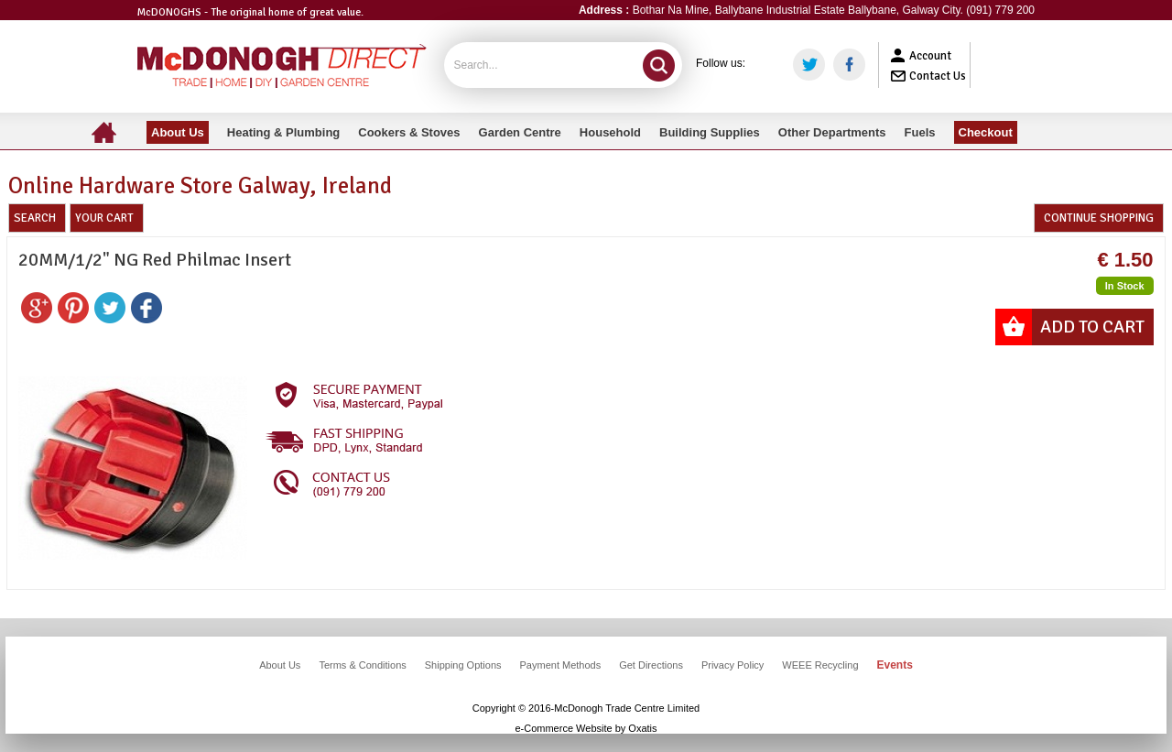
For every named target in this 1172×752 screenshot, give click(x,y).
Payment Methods (561, 664)
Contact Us (937, 76)
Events (895, 665)
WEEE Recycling (820, 664)
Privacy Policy (732, 664)
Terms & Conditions (362, 664)
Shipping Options (463, 664)
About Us (279, 664)
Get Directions (651, 664)
